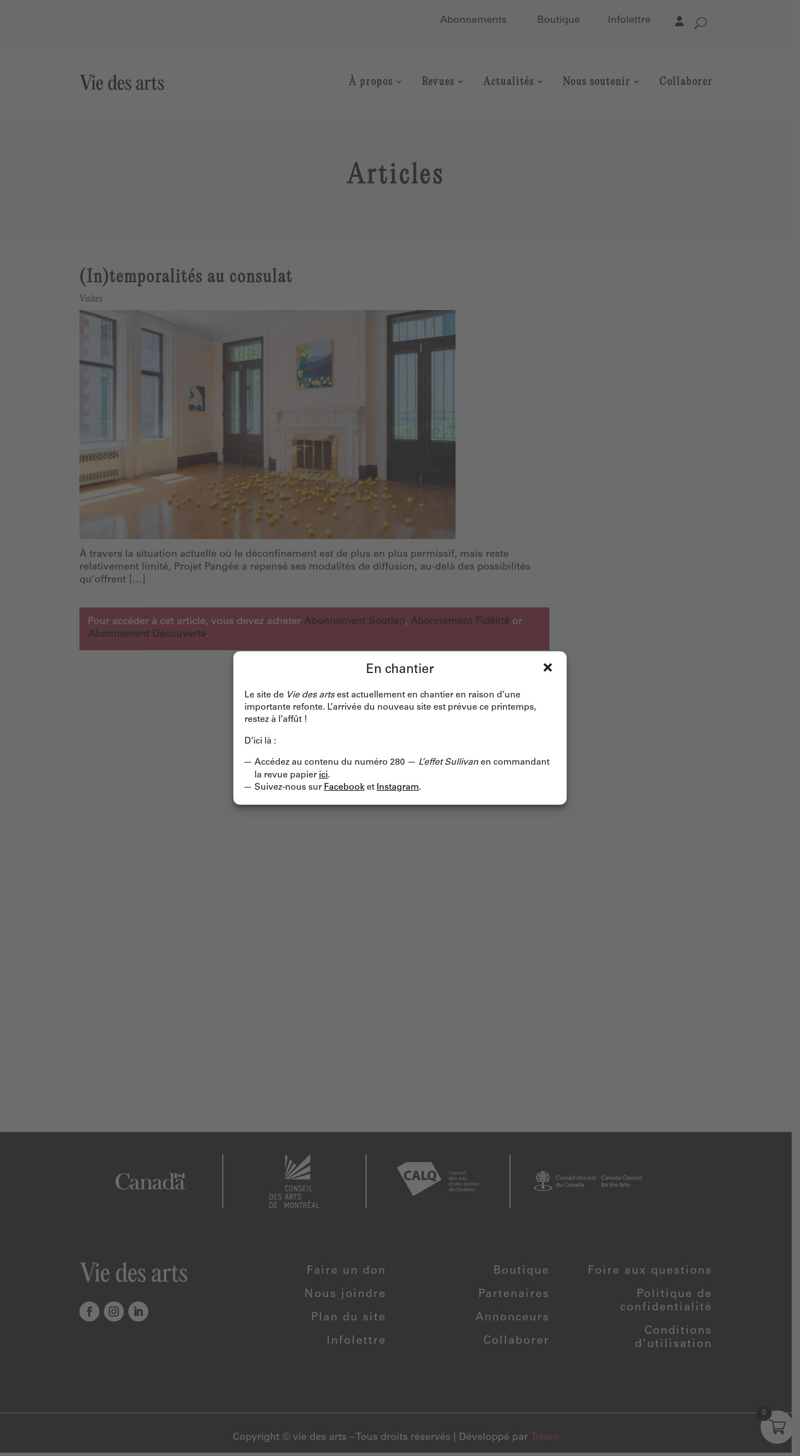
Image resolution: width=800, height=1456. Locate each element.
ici (323, 775)
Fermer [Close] (548, 667)
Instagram (398, 787)
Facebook (344, 787)
